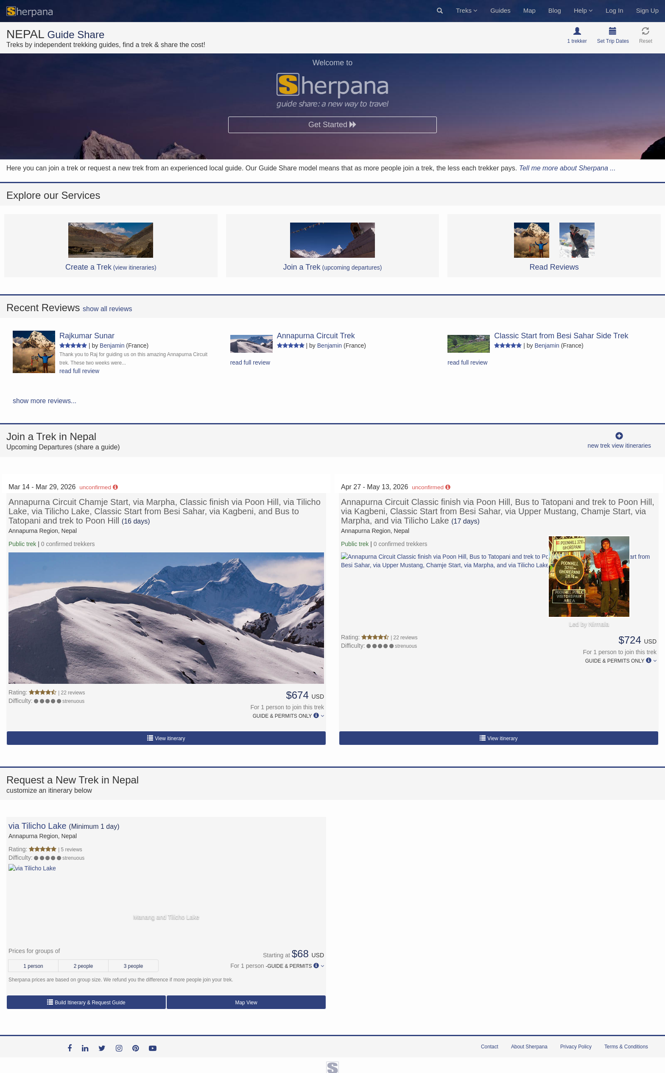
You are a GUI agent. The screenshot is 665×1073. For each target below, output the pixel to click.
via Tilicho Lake (37, 826)
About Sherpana (529, 1047)
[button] (440, 11)
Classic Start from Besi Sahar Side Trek (561, 336)
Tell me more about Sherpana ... (567, 168)
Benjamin (112, 345)
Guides (500, 10)
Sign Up (647, 10)
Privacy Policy (576, 1047)
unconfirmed (98, 487)
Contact (489, 1047)
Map (529, 10)
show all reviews (107, 308)
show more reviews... (44, 400)
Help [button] (583, 10)
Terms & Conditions (626, 1047)
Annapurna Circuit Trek (316, 336)
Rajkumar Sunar (87, 336)
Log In (614, 10)
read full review (79, 371)
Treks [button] (467, 10)
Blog (554, 10)
